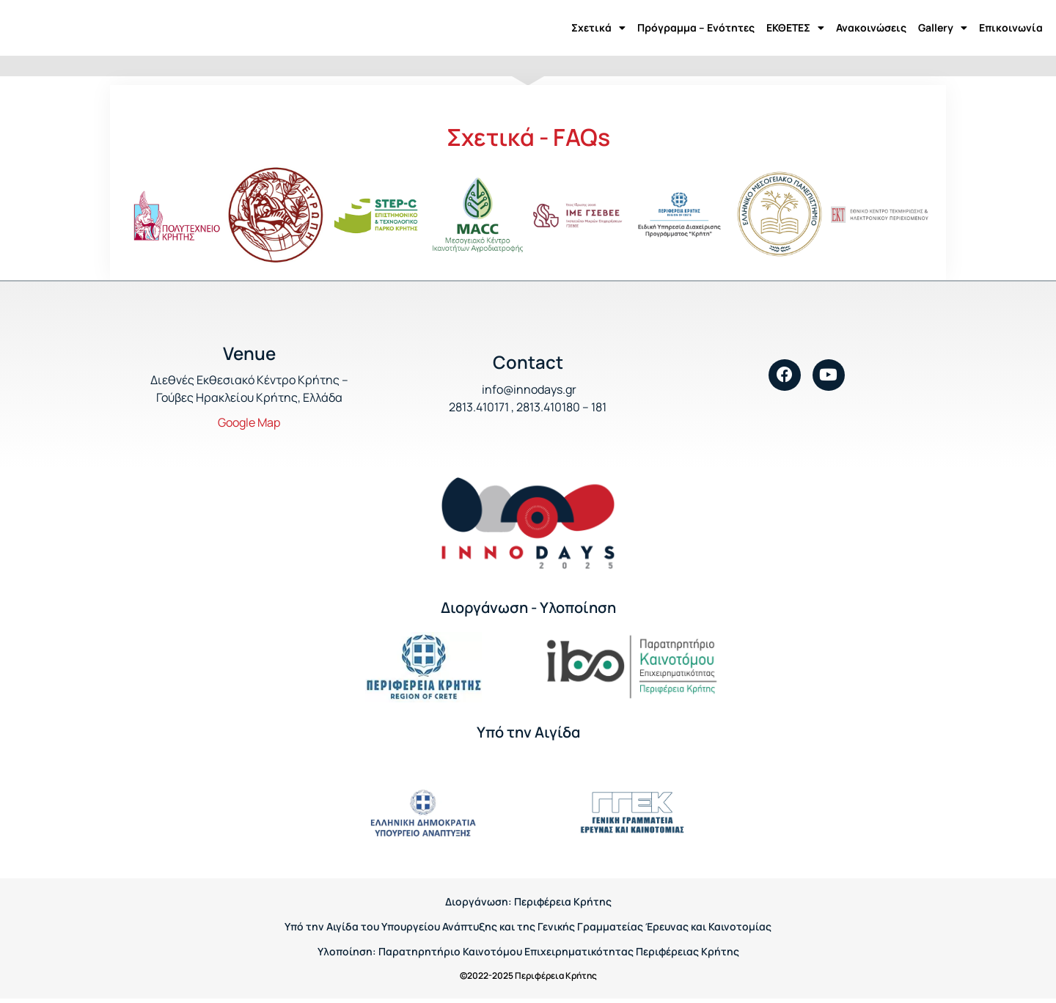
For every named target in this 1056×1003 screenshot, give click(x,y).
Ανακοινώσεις (871, 27)
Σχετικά (598, 27)
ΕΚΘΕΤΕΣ (795, 27)
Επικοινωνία (1011, 27)
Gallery (942, 27)
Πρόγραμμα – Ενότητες (696, 27)
